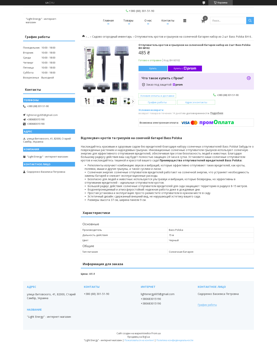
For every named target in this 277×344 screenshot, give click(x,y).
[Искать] (250, 20)
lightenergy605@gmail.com (42, 114)
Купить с (185, 68)
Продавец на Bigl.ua (138, 336)
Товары (128, 20)
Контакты (167, 20)
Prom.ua (156, 333)
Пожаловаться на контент (139, 340)
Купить (153, 68)
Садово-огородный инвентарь (112, 36)
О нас (148, 20)
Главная (108, 20)
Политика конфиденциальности (174, 340)
